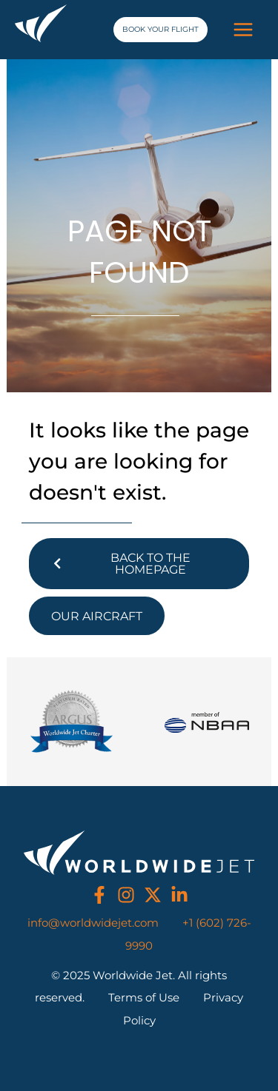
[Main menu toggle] (242, 30)
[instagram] (126, 895)
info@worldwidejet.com (93, 923)
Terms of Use (143, 997)
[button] (160, 29)
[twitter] (153, 895)
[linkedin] (179, 895)
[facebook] (99, 895)
